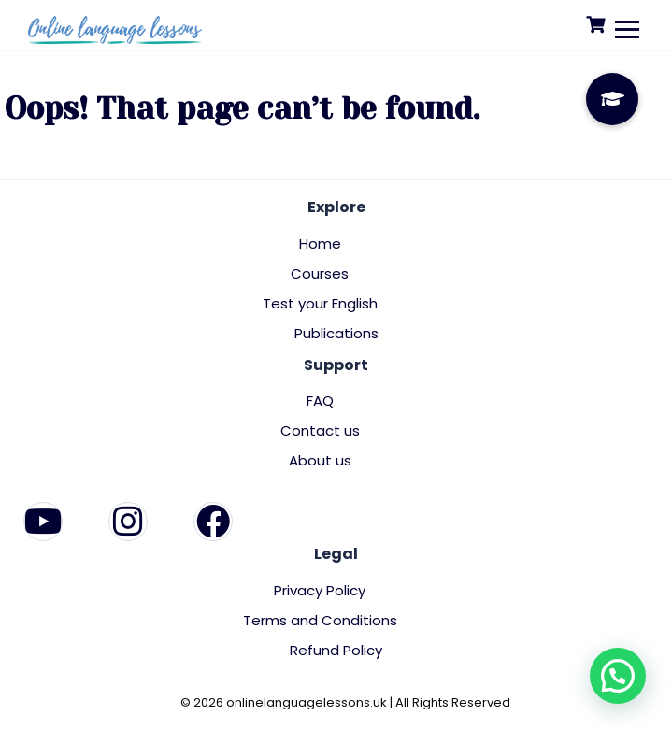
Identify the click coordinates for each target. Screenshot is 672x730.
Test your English (320, 303)
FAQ (320, 400)
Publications (336, 333)
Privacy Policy (319, 590)
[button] (618, 676)
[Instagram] (128, 521)
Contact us (320, 430)
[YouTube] (43, 521)
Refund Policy (336, 650)
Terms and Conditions (320, 620)
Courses (320, 273)
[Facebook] (213, 521)
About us (320, 460)
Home (320, 243)
